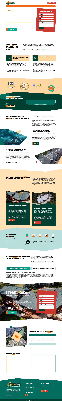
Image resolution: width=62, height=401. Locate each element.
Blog (40, 2)
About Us (24, 2)
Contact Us (44, 2)
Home (21, 2)
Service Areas (34, 2)
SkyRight (13, 15)
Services (29, 2)
